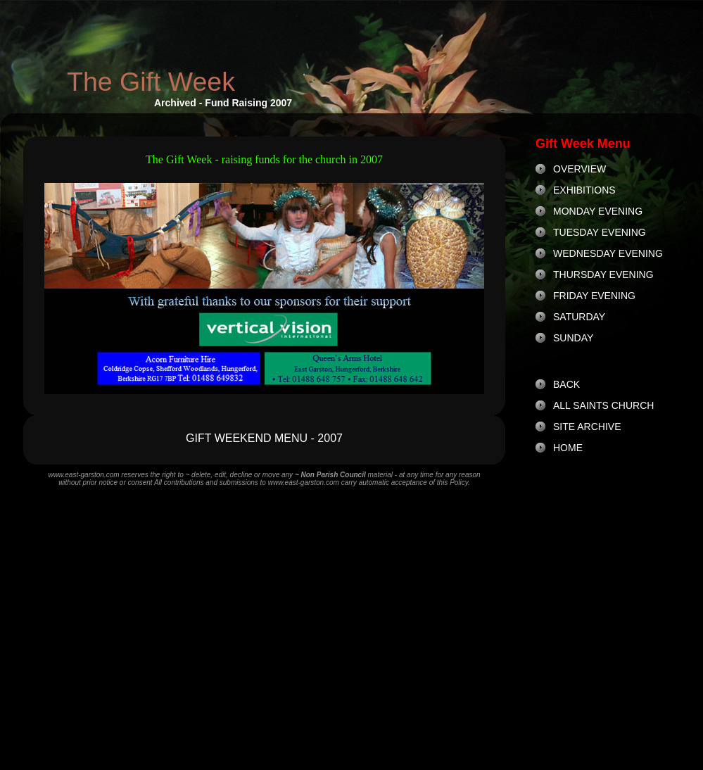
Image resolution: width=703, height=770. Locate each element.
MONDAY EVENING (597, 211)
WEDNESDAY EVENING (608, 253)
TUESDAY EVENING (599, 232)
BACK (566, 384)
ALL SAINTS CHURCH (603, 405)
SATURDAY (579, 316)
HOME (568, 447)
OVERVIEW (579, 169)
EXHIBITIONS (584, 190)
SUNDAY (573, 337)
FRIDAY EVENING (594, 295)
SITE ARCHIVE (587, 426)
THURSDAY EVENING (603, 274)
